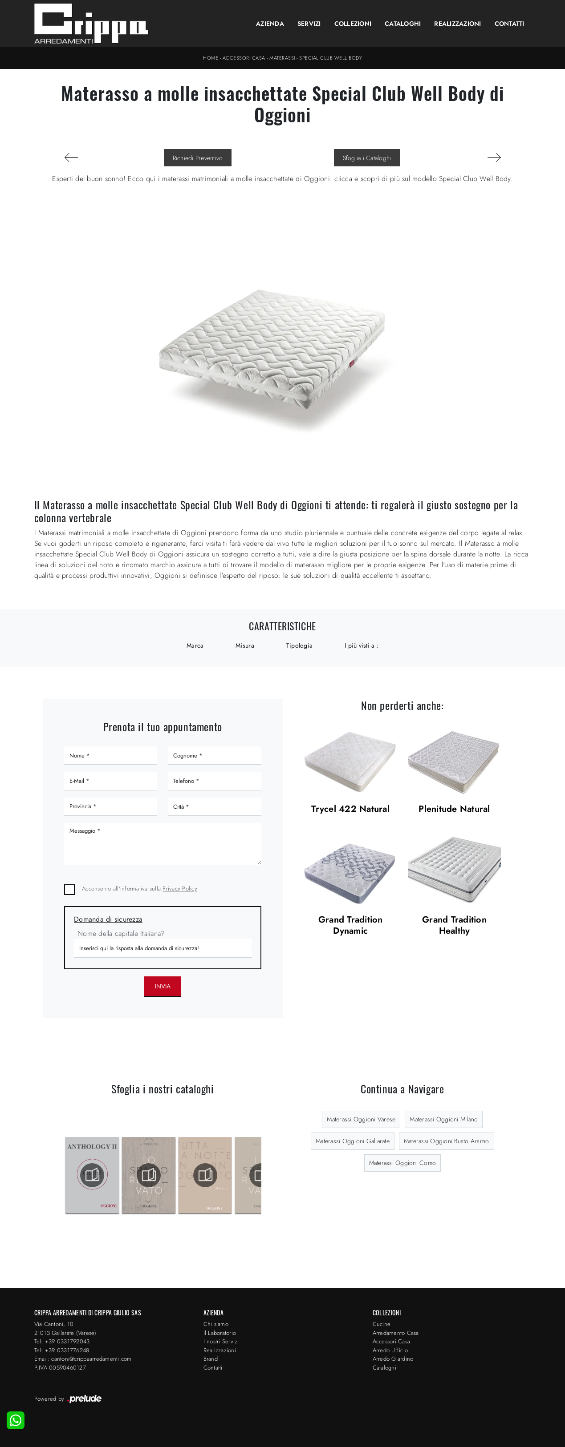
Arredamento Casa (396, 1333)
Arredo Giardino (393, 1358)
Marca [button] (195, 645)
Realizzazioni (457, 23)
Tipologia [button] (299, 645)
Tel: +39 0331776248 (61, 1350)
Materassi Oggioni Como (402, 1162)
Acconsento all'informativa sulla (139, 888)
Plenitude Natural (454, 809)
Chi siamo (215, 1324)
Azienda (270, 23)
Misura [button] (245, 645)
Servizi (309, 23)
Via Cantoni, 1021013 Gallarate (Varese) (65, 1328)
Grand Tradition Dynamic (350, 925)
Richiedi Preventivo (198, 157)
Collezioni (353, 23)
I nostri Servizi (221, 1341)
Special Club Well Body (330, 57)
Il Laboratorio (219, 1333)
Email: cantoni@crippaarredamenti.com (83, 1358)
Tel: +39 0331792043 (62, 1341)
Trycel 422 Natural (350, 809)
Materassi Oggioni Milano (444, 1119)
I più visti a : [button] (361, 645)
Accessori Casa (244, 57)
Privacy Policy (180, 888)
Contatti (509, 23)
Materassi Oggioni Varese (361, 1119)
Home (210, 57)
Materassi (282, 57)
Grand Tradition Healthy (454, 925)
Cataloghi (403, 23)
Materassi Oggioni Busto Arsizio (446, 1141)
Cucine (382, 1324)
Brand (210, 1358)
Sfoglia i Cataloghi (367, 157)
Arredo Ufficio (390, 1350)
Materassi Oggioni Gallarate (353, 1141)
